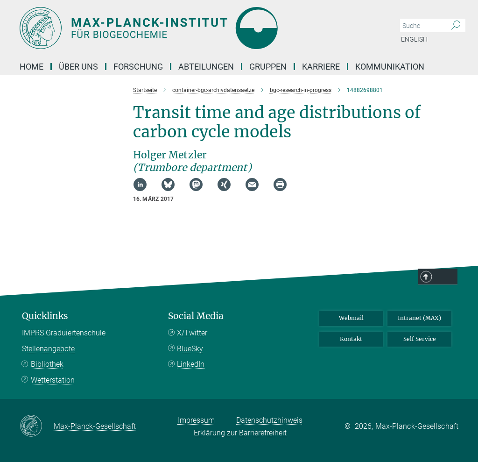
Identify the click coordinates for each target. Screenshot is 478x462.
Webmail (351, 317)
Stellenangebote (48, 348)
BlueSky (190, 348)
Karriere (321, 66)
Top (445, 277)
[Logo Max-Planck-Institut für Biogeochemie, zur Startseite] (195, 28)
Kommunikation (389, 66)
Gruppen (268, 66)
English (414, 39)
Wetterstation (53, 380)
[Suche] (455, 25)
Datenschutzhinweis (269, 420)
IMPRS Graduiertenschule (63, 332)
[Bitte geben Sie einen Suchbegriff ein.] (422, 26)
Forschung (138, 66)
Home (31, 66)
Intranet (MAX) (419, 317)
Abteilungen (206, 66)
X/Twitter (192, 332)
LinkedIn (190, 364)
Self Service (419, 338)
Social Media (196, 316)
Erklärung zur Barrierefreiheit (240, 432)
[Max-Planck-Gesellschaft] (37, 426)
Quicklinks (45, 316)
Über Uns (78, 66)
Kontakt (351, 338)
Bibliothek (47, 364)
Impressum (196, 420)
